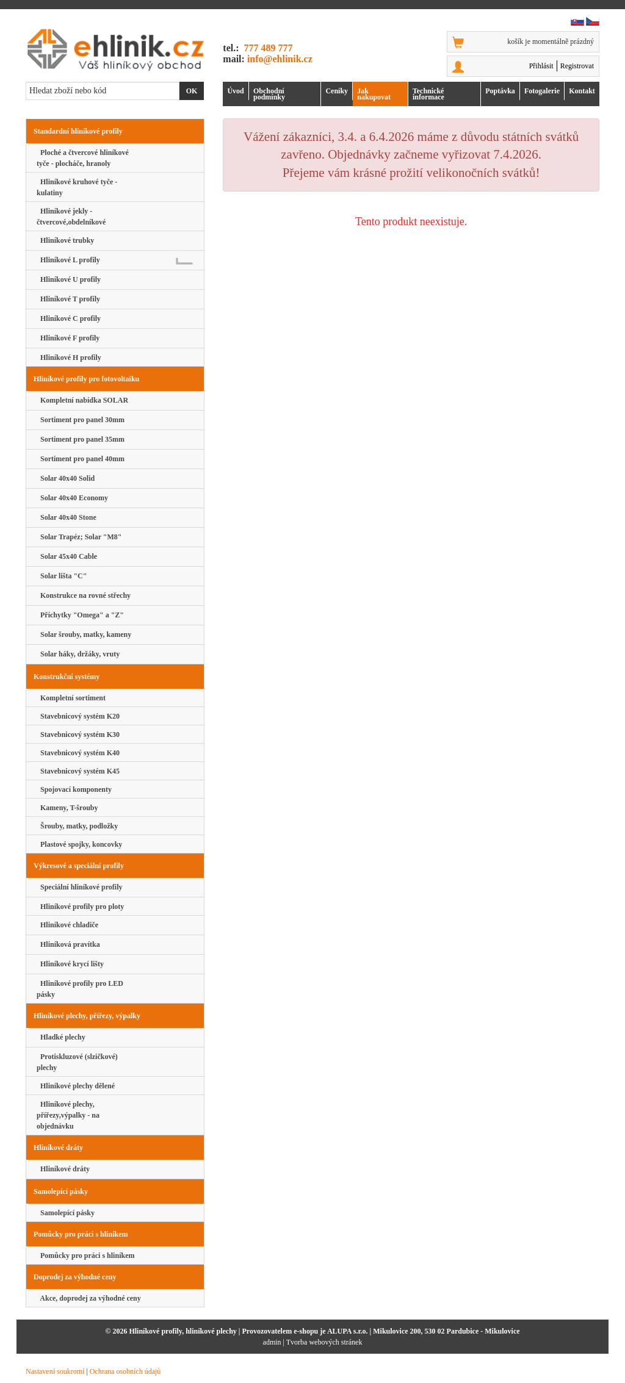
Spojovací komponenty (74, 789)
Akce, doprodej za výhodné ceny (89, 1298)
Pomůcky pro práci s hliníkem (85, 1255)
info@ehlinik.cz (279, 59)
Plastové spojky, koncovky (79, 844)
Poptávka (500, 91)
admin (272, 1342)
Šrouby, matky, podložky (77, 826)
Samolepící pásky (66, 1213)
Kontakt (582, 91)
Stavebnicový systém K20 (78, 716)
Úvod (235, 91)
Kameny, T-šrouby (67, 807)
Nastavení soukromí (55, 1371)
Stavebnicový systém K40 (78, 753)
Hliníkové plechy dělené (76, 1086)
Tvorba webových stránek (324, 1342)
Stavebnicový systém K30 (78, 734)
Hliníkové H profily (69, 357)
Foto (542, 91)
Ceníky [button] (336, 91)
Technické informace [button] (428, 94)
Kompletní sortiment (71, 698)
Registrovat (577, 66)
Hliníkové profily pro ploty (80, 906)
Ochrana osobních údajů (125, 1371)
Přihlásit (541, 66)
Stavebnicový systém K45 (78, 771)
